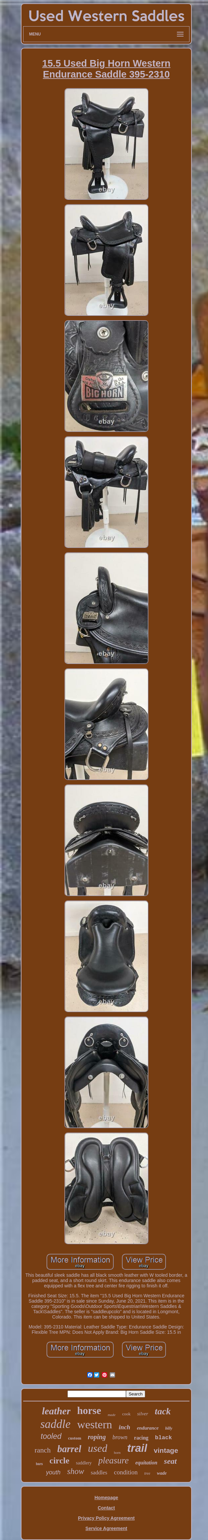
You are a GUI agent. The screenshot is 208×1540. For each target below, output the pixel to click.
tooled (51, 1436)
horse (89, 1410)
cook (126, 1413)
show (75, 1471)
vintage (166, 1450)
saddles (99, 1472)
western (94, 1424)
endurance (148, 1428)
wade (162, 1473)
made (112, 1415)
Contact (106, 1507)
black (163, 1438)
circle (59, 1460)
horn (117, 1452)
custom (74, 1438)
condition (126, 1472)
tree (147, 1473)
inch (124, 1427)
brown (119, 1437)
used (97, 1448)
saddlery (84, 1462)
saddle (55, 1424)
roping (97, 1437)
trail (137, 1448)
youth (53, 1472)
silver (142, 1413)
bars (39, 1464)
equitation (146, 1462)
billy (168, 1428)
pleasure (113, 1460)
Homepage (106, 1497)
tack (163, 1411)
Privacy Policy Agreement (106, 1518)
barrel (69, 1449)
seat (170, 1461)
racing (141, 1438)
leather (56, 1410)
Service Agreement (106, 1528)
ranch (42, 1450)
